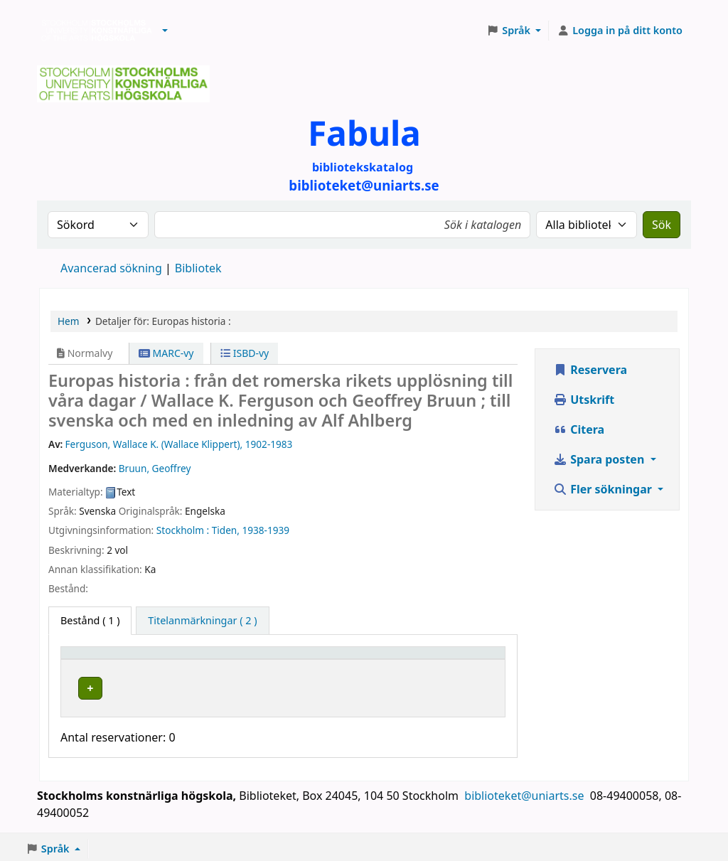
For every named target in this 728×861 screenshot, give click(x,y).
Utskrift (583, 399)
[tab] (202, 620)
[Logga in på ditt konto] (619, 30)
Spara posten (600, 459)
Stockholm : (182, 530)
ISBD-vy (244, 353)
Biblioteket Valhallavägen (239, 685)
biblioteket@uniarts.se (525, 792)
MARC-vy (166, 353)
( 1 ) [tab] (89, 620)
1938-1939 (265, 530)
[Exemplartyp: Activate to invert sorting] (113, 659)
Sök (661, 224)
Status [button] (458, 659)
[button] (164, 30)
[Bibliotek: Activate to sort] (249, 659)
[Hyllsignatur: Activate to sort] (385, 659)
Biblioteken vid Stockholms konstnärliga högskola (93, 30)
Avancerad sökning (111, 268)
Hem (68, 321)
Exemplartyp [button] (99, 659)
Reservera (590, 370)
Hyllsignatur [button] (369, 659)
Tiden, (226, 530)
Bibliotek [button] (195, 659)
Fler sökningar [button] (604, 489)
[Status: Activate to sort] (471, 659)
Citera (578, 429)
